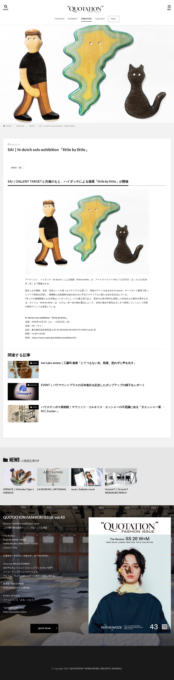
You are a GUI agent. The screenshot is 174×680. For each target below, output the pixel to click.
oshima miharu (13, 660)
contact (10, 658)
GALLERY (100, 18)
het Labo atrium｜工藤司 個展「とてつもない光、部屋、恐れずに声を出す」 (88, 363)
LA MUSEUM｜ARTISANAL (51, 489)
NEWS (31, 126)
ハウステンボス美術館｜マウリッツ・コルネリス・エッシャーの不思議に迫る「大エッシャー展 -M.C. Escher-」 (103, 409)
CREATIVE (86, 18)
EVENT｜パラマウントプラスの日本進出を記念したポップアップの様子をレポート (93, 385)
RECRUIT (11, 662)
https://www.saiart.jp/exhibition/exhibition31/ (54, 337)
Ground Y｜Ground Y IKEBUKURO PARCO (116, 491)
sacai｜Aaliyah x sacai (83, 489)
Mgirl (113, 18)
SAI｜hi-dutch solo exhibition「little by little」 (57, 126)
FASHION (59, 18)
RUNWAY (73, 18)
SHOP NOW (44, 628)
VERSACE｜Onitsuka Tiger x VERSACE (18, 491)
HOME (8, 126)
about (9, 656)
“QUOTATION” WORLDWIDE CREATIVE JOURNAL (95, 668)
